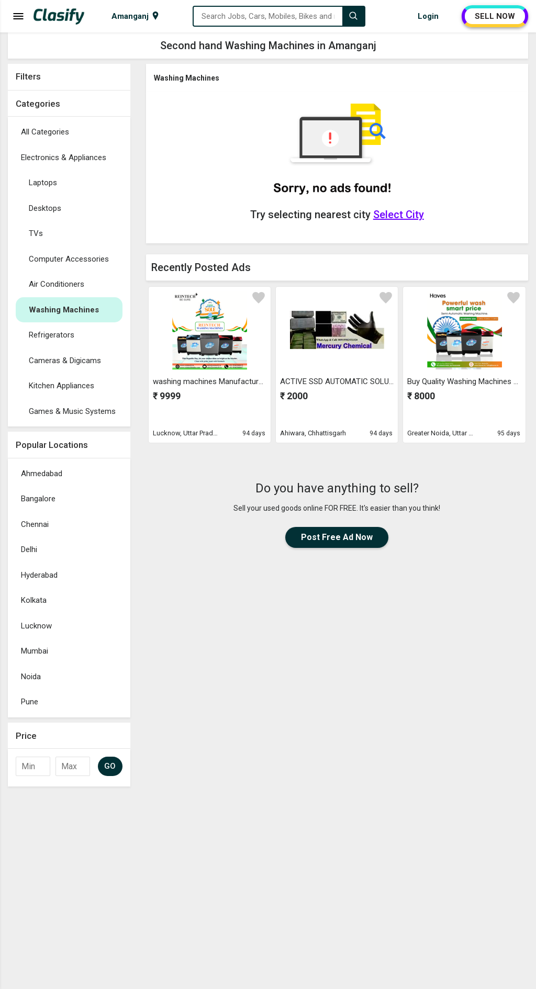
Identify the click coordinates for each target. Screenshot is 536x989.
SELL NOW (495, 16)
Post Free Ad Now (337, 537)
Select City (398, 214)
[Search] (353, 16)
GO (110, 766)
